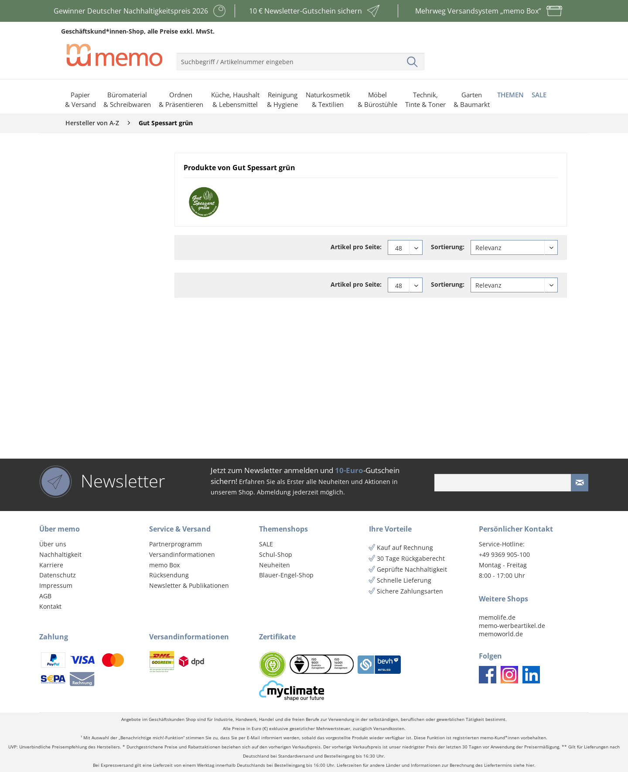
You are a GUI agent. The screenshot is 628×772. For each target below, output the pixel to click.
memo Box (164, 565)
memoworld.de (501, 634)
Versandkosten (388, 728)
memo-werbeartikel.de (512, 625)
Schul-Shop (275, 554)
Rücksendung (169, 575)
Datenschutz (57, 575)
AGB (45, 596)
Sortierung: (447, 247)
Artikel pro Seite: (356, 247)
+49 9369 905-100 (504, 554)
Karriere (51, 565)
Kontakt (50, 606)
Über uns (52, 544)
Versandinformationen (182, 554)
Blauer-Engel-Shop (286, 575)
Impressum (55, 585)
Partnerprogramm (175, 544)
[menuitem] (300, 58)
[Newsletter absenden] (579, 482)
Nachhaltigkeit (60, 554)
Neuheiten (274, 565)
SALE (266, 544)
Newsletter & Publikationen (189, 585)
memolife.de (497, 617)
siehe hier (523, 765)
